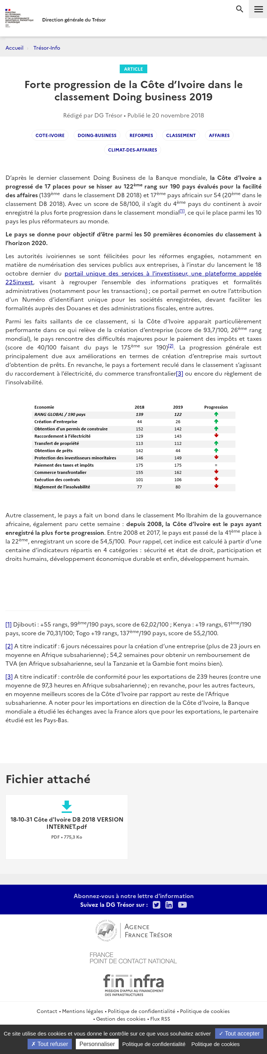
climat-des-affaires (132, 149)
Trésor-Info (46, 47)
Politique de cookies (205, 1010)
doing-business (97, 135)
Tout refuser (49, 1044)
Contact (47, 1010)
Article (133, 69)
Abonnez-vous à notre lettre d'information (134, 895)
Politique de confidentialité (141, 1010)
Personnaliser (97, 1044)
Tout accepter (239, 1033)
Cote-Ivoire (50, 135)
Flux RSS (160, 1018)
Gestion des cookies (120, 1018)
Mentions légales (82, 1010)
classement (181, 135)
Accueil (14, 47)
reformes (141, 135)
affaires (219, 135)
